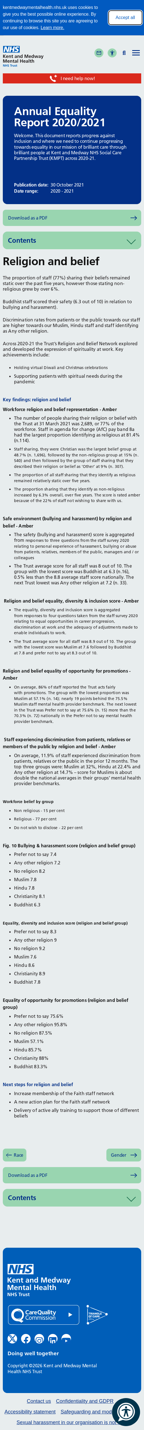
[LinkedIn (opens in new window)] (53, 1338)
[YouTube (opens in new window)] (66, 1338)
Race (18, 1155)
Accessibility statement (30, 1412)
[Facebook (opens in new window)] (26, 1338)
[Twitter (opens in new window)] (12, 1338)
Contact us (39, 1401)
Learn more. (52, 27)
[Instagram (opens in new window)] (39, 1338)
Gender (118, 1155)
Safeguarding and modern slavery (98, 1412)
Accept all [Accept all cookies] (125, 17)
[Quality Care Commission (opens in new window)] (44, 1315)
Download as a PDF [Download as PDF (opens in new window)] (27, 218)
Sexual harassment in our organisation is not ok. (70, 1422)
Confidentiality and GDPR (84, 1401)
